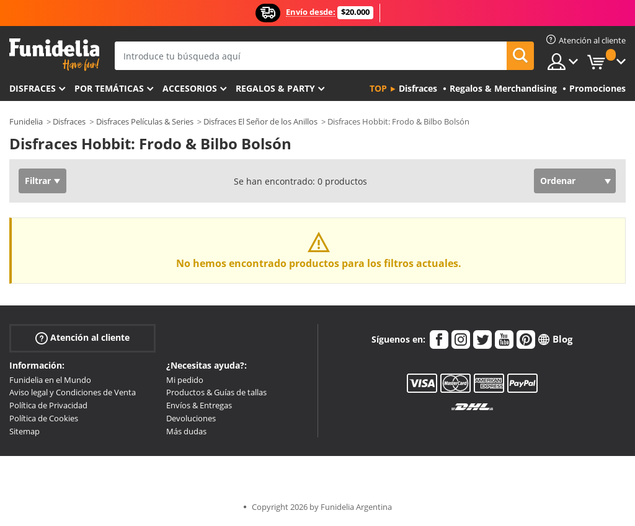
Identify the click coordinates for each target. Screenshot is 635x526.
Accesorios (189, 88)
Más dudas (186, 431)
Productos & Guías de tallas (216, 392)
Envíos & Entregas (199, 405)
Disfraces (32, 88)
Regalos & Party (275, 88)
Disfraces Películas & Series (144, 121)
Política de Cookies (43, 418)
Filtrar (38, 180)
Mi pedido (184, 379)
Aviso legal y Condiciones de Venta (72, 392)
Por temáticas (109, 88)
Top (378, 88)
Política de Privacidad (48, 405)
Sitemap (24, 431)
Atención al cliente (82, 337)
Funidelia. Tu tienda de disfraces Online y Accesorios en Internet (54, 54)
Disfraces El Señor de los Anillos (260, 121)
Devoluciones (191, 418)
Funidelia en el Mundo (50, 379)
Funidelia (26, 121)
